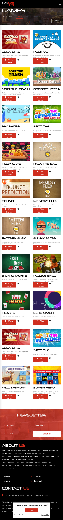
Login (31, 510)
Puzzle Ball (44, 261)
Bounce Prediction (11, 193)
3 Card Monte (14, 261)
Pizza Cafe (11, 156)
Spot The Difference (43, 333)
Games (37, 453)
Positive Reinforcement (47, 53)
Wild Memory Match (14, 368)
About (7, 457)
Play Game (9, 60)
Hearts (8, 296)
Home (7, 453)
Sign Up (45, 515)
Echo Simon (43, 296)
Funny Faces (44, 226)
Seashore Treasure (11, 123)
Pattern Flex (14, 226)
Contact (38, 457)
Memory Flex (45, 191)
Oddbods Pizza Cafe (46, 88)
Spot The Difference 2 (45, 123)
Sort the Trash (16, 86)
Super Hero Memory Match (46, 368)
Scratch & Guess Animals (15, 53)
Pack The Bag (45, 156)
